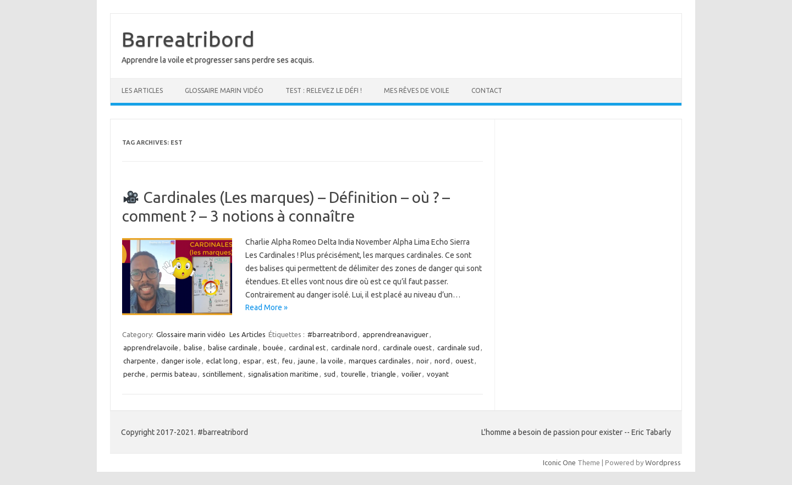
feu (287, 361)
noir (422, 361)
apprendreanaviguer (395, 334)
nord (442, 361)
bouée (273, 347)
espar (252, 361)
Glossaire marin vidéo (224, 90)
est (272, 361)
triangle (383, 374)
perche (134, 374)
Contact (486, 90)
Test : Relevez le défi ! (323, 90)
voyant (438, 374)
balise (193, 347)
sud (330, 374)
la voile (332, 361)
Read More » (266, 307)
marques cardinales (380, 361)
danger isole (181, 361)
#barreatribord (332, 334)
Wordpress (663, 462)
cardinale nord (354, 347)
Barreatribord (188, 39)
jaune (306, 361)
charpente (139, 361)
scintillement (222, 374)
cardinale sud (458, 347)
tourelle (353, 374)
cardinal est (307, 347)
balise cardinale (232, 347)
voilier (411, 374)
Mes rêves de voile (416, 90)
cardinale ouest (407, 347)
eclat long (222, 361)
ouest (464, 361)
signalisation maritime (283, 374)
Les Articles (142, 90)
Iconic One (559, 462)
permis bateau (174, 374)
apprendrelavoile (150, 347)
